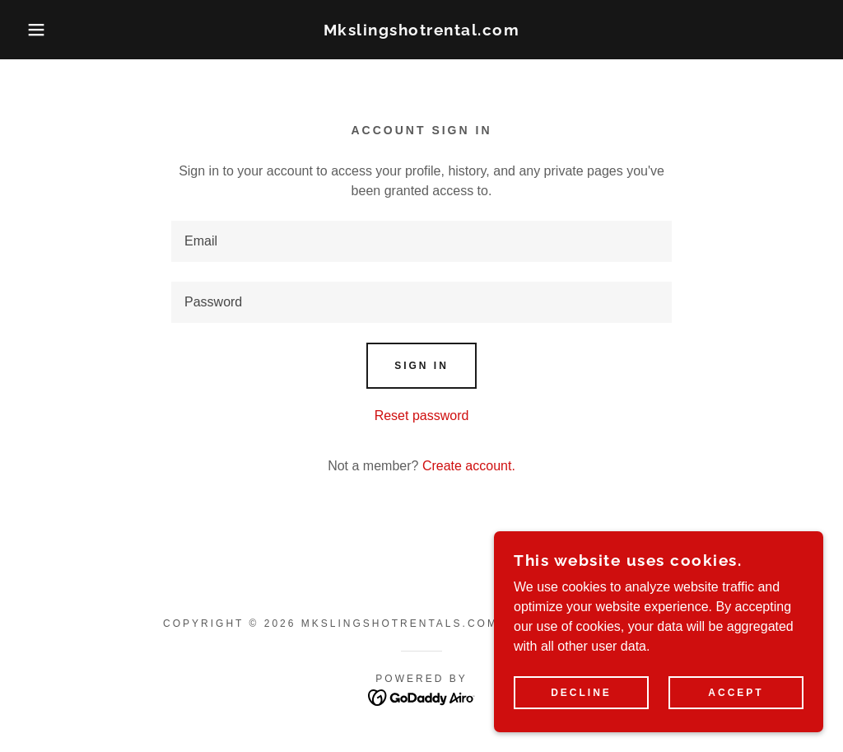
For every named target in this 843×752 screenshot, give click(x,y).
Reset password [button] (422, 416)
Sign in (421, 365)
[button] (42, 29)
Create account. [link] (468, 466)
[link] (422, 31)
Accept (735, 692)
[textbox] (421, 241)
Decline (581, 692)
